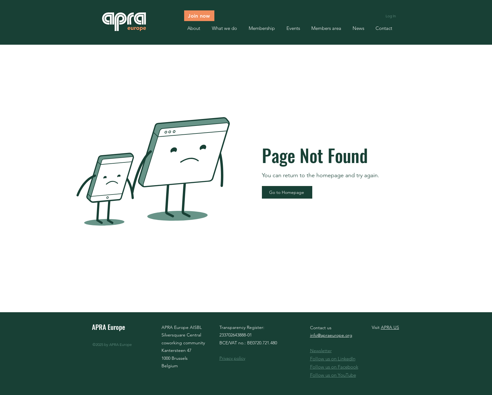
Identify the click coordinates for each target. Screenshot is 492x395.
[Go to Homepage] (287, 192)
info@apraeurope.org (331, 335)
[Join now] (199, 15)
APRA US (390, 327)
